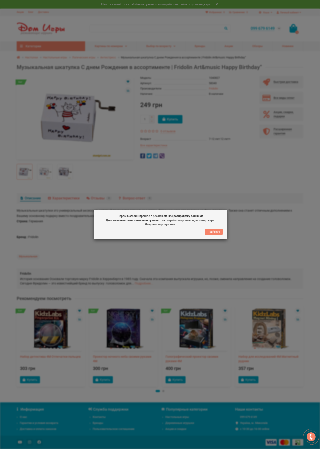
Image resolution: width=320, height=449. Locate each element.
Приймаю (214, 231)
